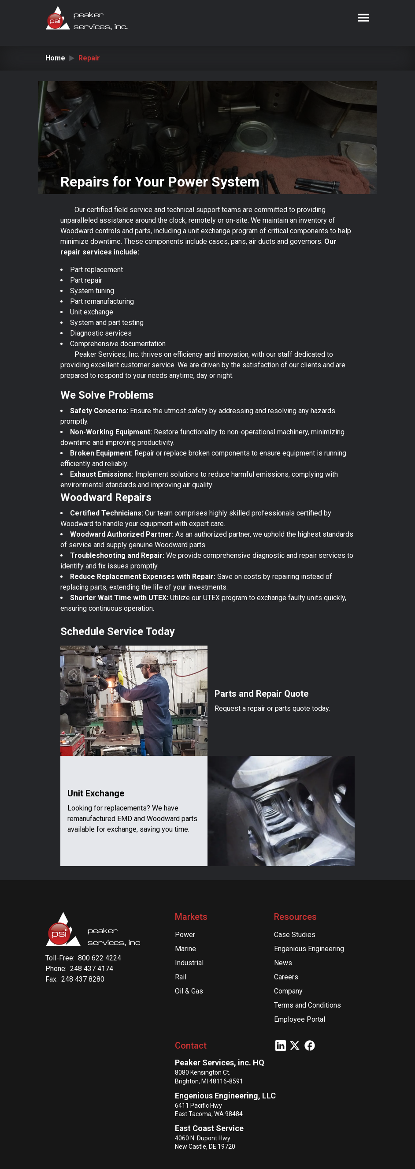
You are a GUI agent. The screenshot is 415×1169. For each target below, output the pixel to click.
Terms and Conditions (307, 1005)
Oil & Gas (189, 991)
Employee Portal (299, 1019)
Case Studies (294, 934)
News (283, 963)
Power (185, 934)
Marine (185, 949)
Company (288, 991)
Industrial (189, 963)
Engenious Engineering (309, 949)
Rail (180, 977)
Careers (286, 977)
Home (55, 58)
